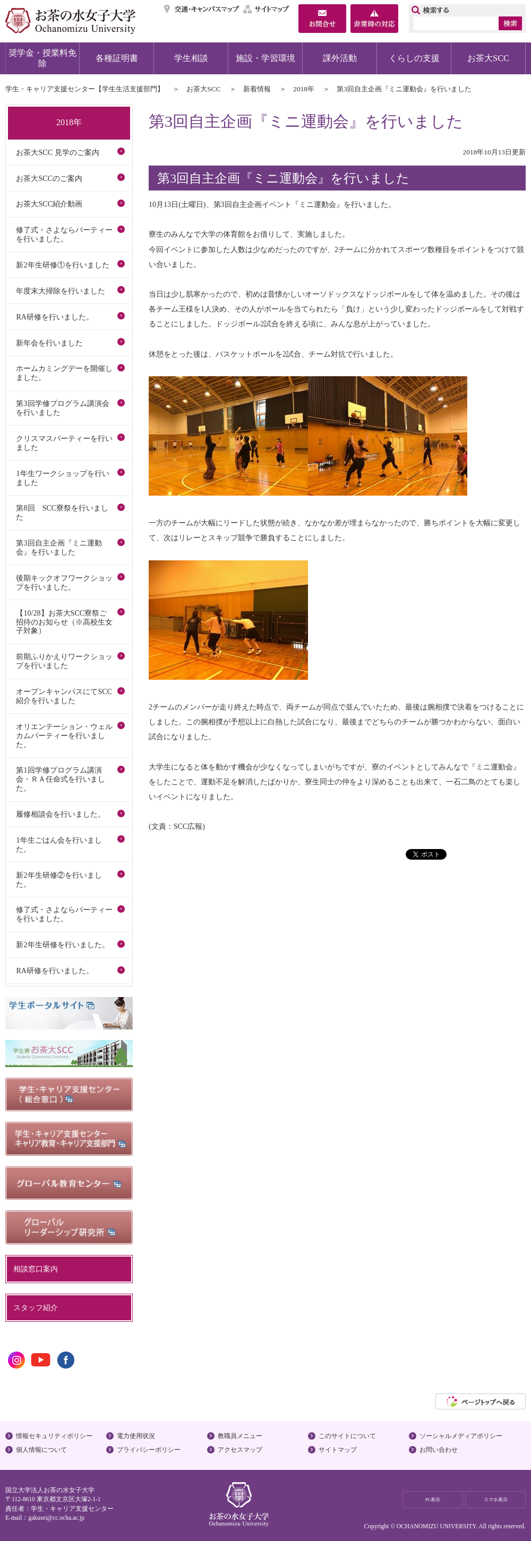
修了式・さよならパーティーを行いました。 (64, 234)
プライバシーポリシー (149, 1450)
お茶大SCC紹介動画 (49, 204)
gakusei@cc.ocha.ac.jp (56, 1517)
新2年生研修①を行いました (62, 265)
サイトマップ (266, 9)
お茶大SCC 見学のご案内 (57, 152)
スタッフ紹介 (35, 1307)
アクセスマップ (240, 1450)
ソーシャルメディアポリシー (460, 1436)
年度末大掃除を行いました (60, 291)
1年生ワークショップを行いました (62, 478)
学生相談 (191, 58)
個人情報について (41, 1450)
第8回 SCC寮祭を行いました (62, 512)
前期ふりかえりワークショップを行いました (64, 661)
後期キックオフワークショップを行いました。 (64, 582)
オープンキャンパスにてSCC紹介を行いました (64, 696)
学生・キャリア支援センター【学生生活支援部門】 (84, 89)
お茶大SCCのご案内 (49, 178)
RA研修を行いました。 (54, 317)
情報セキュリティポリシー (54, 1436)
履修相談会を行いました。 (60, 814)
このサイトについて (347, 1436)
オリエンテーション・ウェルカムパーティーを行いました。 (64, 735)
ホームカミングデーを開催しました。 (64, 373)
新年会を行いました (49, 343)
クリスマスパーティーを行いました (64, 443)
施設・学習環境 (265, 58)
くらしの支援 (414, 58)
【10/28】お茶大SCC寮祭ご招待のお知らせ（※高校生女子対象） (64, 622)
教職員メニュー (240, 1436)
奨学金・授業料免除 (42, 58)
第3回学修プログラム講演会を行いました (62, 408)
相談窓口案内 (35, 1269)
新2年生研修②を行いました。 (58, 879)
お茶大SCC (488, 58)
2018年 (303, 89)
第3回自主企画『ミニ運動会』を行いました (58, 547)
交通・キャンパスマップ (202, 9)
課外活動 (340, 58)
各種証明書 (117, 58)
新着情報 (257, 89)
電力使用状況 (136, 1436)
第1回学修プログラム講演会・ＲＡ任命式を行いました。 (60, 779)
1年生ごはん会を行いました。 (58, 844)
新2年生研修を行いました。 (62, 944)
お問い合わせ (438, 1450)
